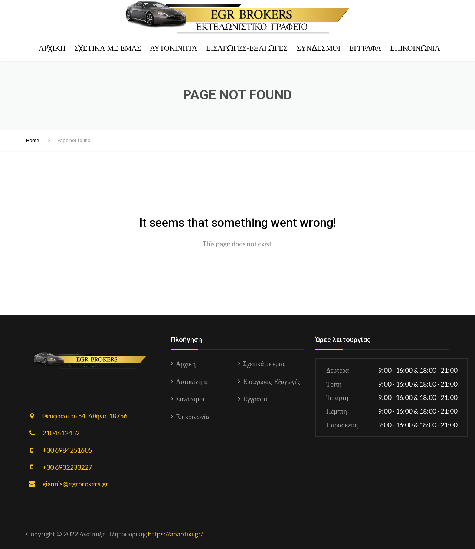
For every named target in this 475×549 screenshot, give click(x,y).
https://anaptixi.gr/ (175, 534)
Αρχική (52, 48)
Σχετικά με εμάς (108, 48)
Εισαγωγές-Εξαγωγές (247, 48)
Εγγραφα (365, 48)
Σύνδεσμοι (318, 48)
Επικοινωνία (415, 48)
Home (32, 140)
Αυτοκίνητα (173, 48)
